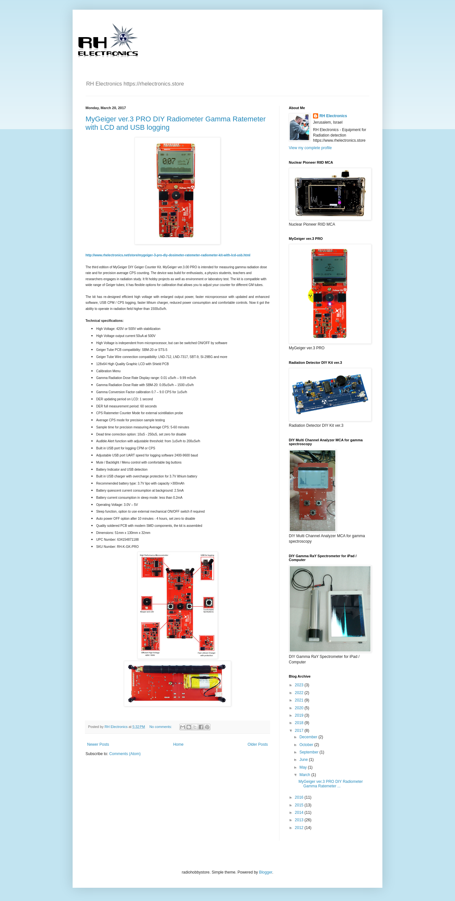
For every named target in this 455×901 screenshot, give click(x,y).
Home (178, 744)
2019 (300, 715)
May (303, 767)
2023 (300, 685)
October (306, 744)
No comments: (161, 727)
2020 (300, 708)
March (305, 775)
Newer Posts (98, 744)
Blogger (265, 872)
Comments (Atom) (124, 754)
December (308, 737)
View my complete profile (310, 148)
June (304, 759)
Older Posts (258, 744)
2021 (300, 700)
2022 (300, 693)
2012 (300, 827)
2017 (300, 730)
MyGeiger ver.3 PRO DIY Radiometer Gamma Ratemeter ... (330, 783)
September (309, 752)
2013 (300, 820)
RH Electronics (333, 116)
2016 (300, 797)
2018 (300, 723)
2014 (300, 812)
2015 (300, 805)
